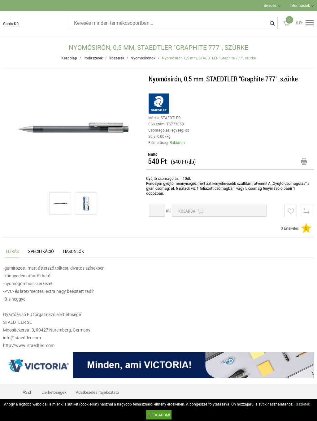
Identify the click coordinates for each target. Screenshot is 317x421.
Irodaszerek (93, 57)
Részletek (302, 403)
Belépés (270, 5)
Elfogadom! (158, 414)
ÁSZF (27, 392)
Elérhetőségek (54, 392)
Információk (300, 5)
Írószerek (116, 57)
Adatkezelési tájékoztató (97, 392)
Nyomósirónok (143, 57)
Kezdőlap (69, 57)
